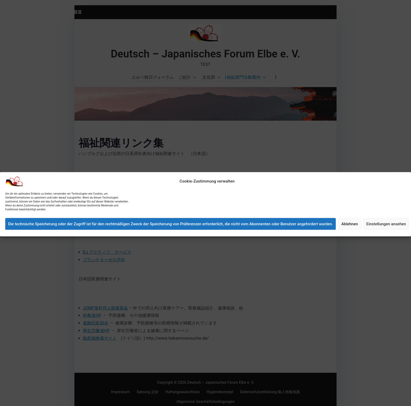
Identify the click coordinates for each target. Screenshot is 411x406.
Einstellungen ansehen (386, 230)
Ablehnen (349, 230)
